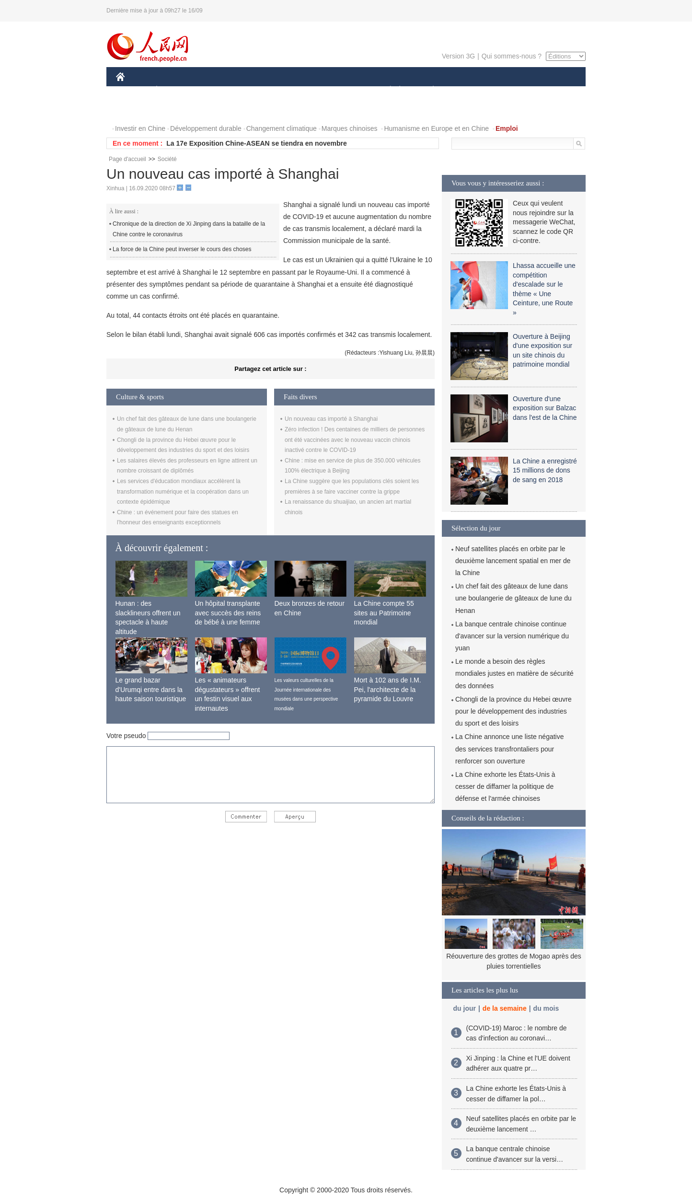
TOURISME (507, 90)
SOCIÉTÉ (386, 90)
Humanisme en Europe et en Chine (436, 128)
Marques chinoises (350, 128)
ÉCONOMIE (174, 90)
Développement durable (206, 128)
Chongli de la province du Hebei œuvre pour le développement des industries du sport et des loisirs (513, 711)
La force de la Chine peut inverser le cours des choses (182, 249)
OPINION (552, 90)
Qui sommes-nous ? (512, 56)
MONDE (218, 90)
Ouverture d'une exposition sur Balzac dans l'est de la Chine (545, 408)
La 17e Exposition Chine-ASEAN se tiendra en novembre (256, 143)
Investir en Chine (140, 128)
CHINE (132, 90)
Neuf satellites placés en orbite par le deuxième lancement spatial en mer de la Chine (512, 561)
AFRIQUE (258, 90)
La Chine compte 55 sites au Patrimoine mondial (384, 613)
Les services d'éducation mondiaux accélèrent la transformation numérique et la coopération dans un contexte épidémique (183, 491)
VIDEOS (174, 109)
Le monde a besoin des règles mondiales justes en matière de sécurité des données (514, 673)
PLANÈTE (428, 90)
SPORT (466, 90)
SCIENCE (300, 90)
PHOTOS (135, 109)
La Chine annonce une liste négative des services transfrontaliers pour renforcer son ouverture (509, 748)
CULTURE (343, 90)
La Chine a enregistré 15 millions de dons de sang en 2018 (545, 470)
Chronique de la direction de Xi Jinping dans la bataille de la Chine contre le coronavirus (189, 229)
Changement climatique (281, 128)
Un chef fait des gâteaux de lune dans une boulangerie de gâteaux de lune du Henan (513, 598)
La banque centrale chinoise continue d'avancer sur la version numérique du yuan (512, 636)
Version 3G (458, 56)
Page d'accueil (127, 159)
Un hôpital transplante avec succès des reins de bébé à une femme (228, 613)
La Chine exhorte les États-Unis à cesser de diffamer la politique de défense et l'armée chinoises (505, 786)
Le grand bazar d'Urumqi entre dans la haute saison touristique (150, 689)
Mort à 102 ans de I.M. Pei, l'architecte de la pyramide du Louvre (387, 689)
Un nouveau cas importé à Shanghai (331, 419)
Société (167, 159)
